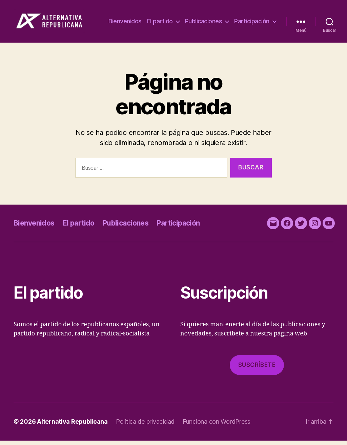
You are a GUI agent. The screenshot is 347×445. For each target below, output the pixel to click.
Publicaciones (250, 18)
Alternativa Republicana (72, 425)
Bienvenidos (172, 18)
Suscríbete (257, 369)
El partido (207, 18)
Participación (251, 28)
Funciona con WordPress (216, 425)
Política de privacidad (145, 425)
